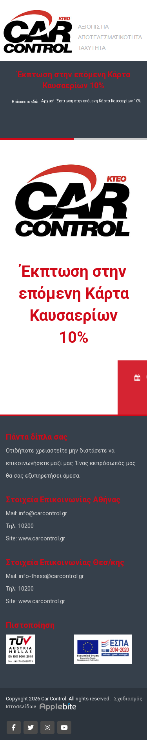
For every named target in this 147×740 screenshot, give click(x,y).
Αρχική (47, 101)
